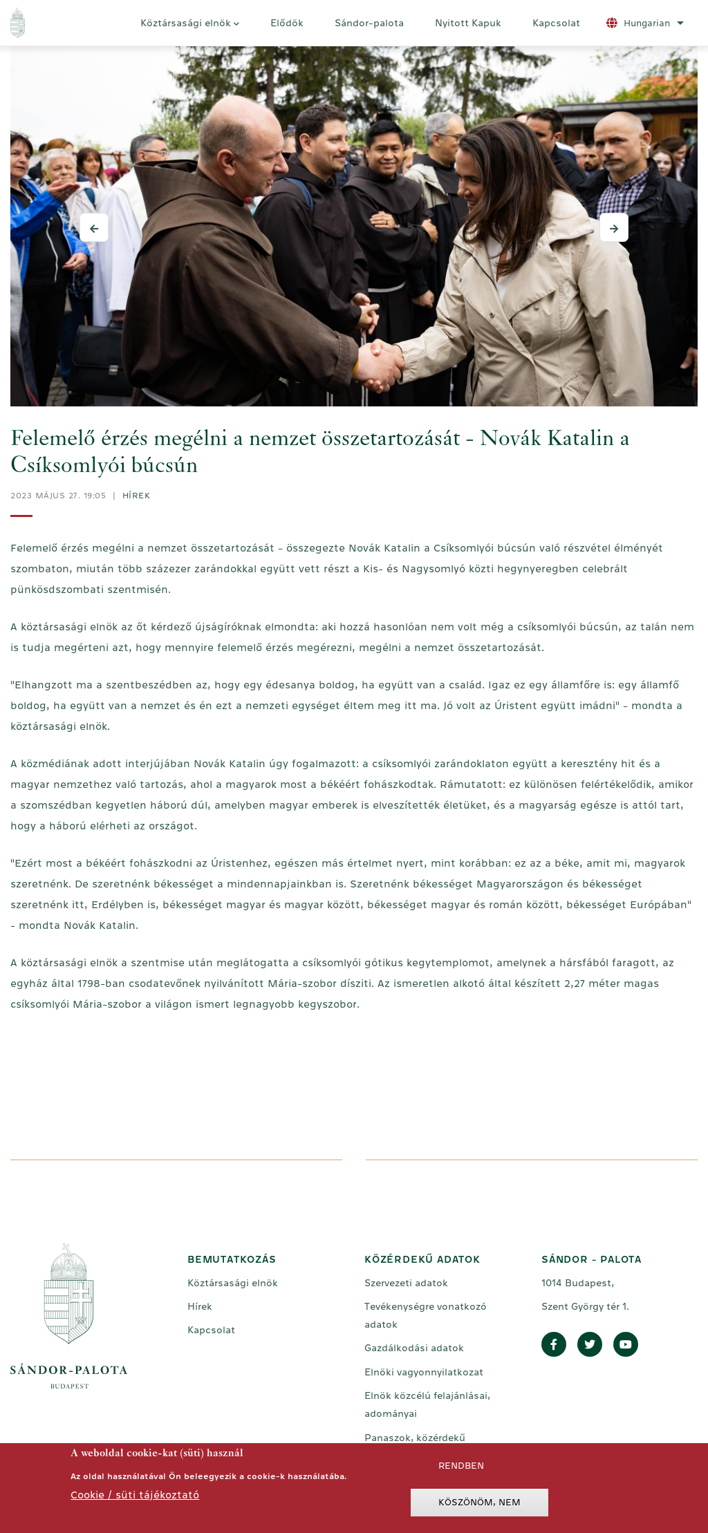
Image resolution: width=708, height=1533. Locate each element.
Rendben (461, 1469)
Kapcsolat (556, 23)
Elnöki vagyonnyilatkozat (423, 1372)
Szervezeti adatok (406, 1283)
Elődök (287, 23)
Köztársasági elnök (189, 25)
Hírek (136, 495)
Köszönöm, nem (479, 1505)
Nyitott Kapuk (468, 23)
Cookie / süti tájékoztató (135, 1498)
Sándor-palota (369, 23)
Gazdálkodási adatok (414, 1348)
